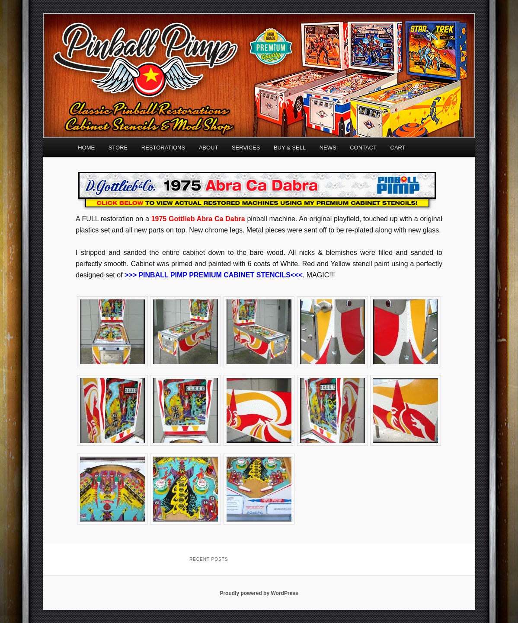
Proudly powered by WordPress (259, 593)
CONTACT (363, 147)
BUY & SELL (290, 147)
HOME (86, 147)
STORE (118, 147)
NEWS (328, 147)
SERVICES (246, 147)
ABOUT (208, 147)
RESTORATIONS (163, 147)
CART (398, 147)
